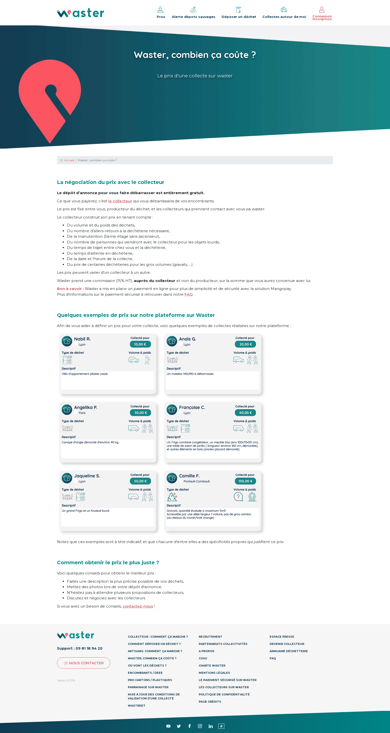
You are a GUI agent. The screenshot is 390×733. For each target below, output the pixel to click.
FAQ (189, 294)
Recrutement (210, 636)
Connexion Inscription (322, 14)
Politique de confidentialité (224, 694)
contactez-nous (138, 606)
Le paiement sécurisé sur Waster (227, 680)
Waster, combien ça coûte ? (152, 658)
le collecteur (120, 201)
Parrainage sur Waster (148, 687)
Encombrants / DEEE (145, 673)
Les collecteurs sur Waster (224, 687)
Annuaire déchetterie (289, 651)
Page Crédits (210, 701)
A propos (206, 651)
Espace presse (282, 636)
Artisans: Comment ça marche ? (155, 651)
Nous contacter (83, 663)
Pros (160, 12)
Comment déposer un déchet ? (154, 644)
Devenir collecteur (287, 644)
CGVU (203, 658)
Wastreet (137, 705)
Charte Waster (212, 665)
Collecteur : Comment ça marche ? (158, 636)
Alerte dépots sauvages (193, 12)
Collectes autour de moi (284, 12)
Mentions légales (214, 673)
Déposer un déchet (239, 12)
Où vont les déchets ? (147, 665)
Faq (273, 658)
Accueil (66, 160)
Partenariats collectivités (223, 644)
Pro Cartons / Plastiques (150, 680)
